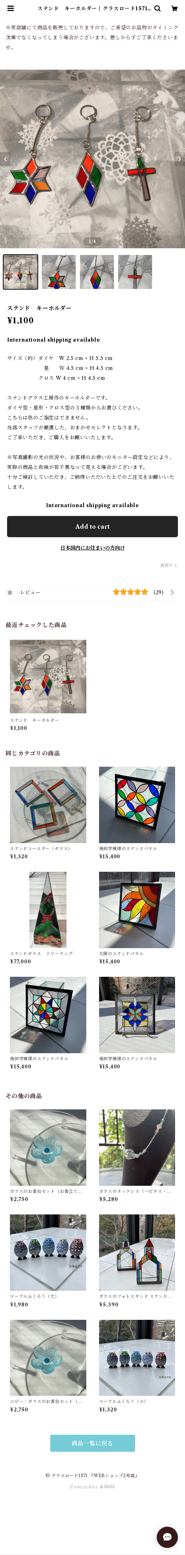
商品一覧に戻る (93, 1443)
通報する (169, 565)
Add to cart (92, 526)
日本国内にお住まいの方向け (92, 548)
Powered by (92, 1487)
